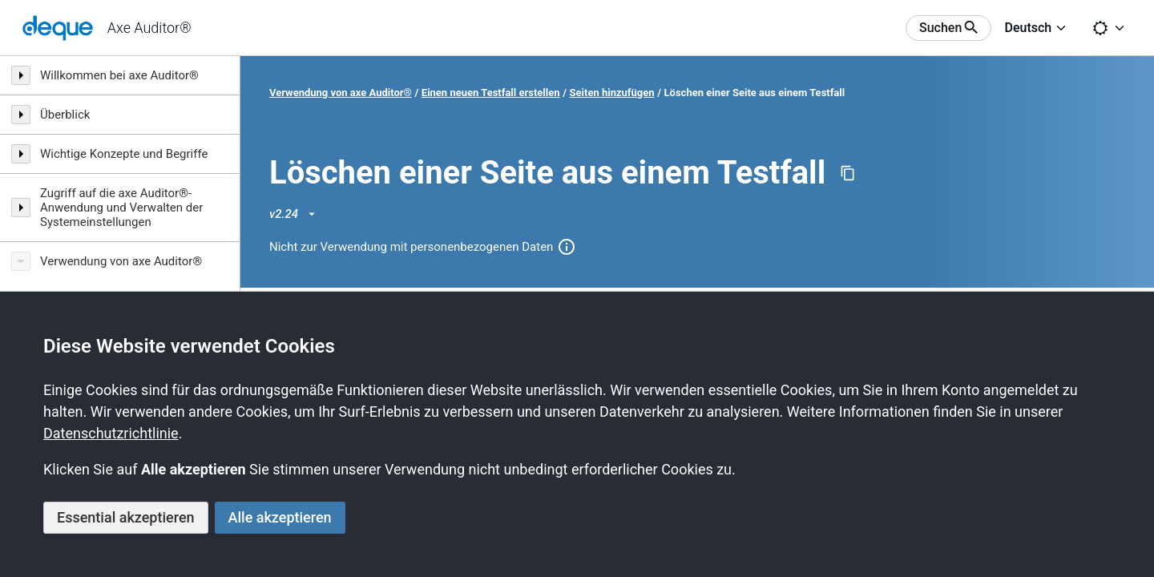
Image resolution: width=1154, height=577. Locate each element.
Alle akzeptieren (280, 517)
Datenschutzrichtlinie (111, 433)
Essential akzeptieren (126, 517)
